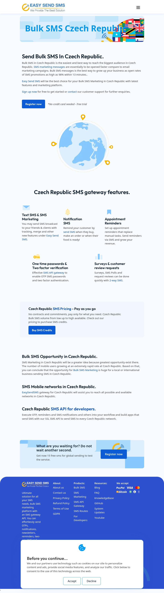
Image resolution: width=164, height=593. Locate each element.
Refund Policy (61, 503)
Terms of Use (61, 508)
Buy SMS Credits (42, 330)
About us (58, 487)
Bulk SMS (79, 487)
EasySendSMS (30, 392)
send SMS (69, 232)
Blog (97, 487)
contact (72, 91)
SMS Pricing (62, 309)
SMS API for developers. (73, 408)
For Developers (80, 518)
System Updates (99, 510)
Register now (33, 104)
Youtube (99, 517)
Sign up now (29, 91)
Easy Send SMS (31, 81)
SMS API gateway (53, 272)
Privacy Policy (61, 498)
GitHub (98, 503)
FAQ (96, 492)
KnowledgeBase (104, 498)
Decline (91, 581)
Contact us (59, 492)
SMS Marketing (80, 494)
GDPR (56, 513)
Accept (72, 581)
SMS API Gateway (79, 503)
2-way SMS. (116, 280)
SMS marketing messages (49, 66)
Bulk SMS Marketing (85, 370)
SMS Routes (81, 511)
